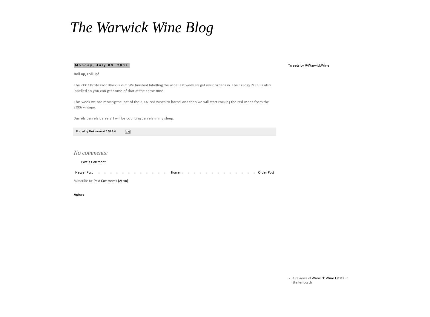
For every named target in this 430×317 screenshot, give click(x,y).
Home (175, 172)
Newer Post (84, 172)
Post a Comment (93, 162)
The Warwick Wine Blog (142, 27)
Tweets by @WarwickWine (308, 66)
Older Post (266, 172)
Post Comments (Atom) (111, 181)
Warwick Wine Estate (328, 278)
